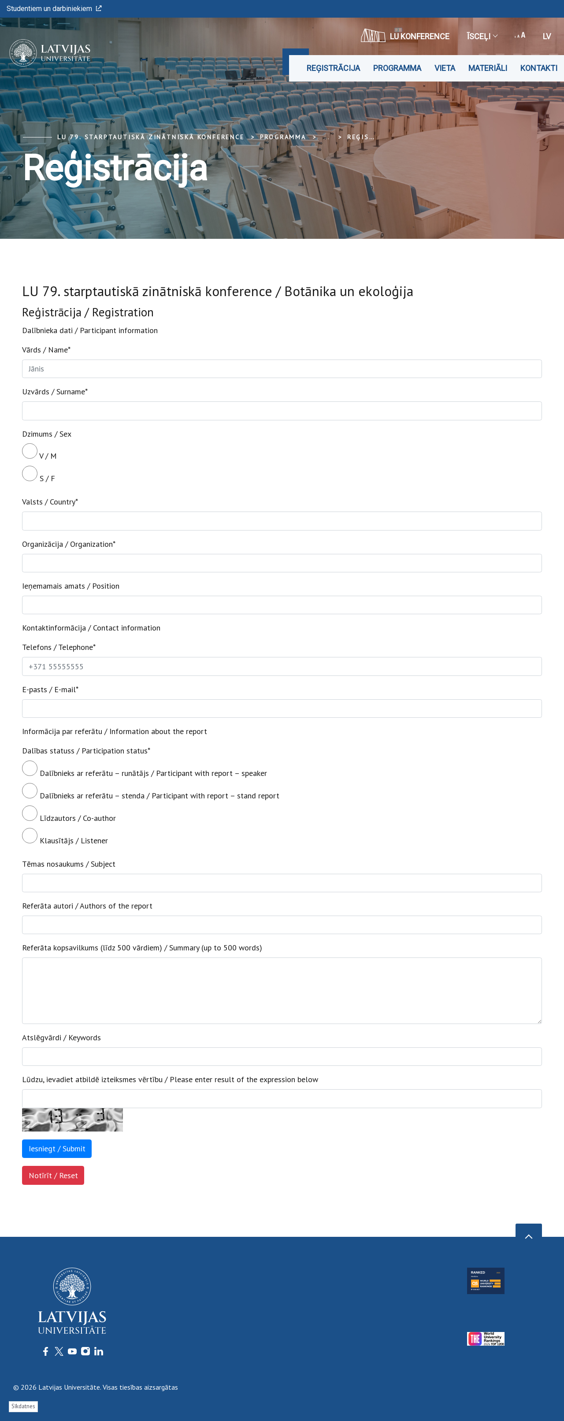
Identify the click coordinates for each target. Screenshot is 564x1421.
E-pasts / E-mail (50, 689)
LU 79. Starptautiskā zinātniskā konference (151, 137)
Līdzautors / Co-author (69, 814)
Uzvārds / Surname (55, 391)
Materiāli (487, 68)
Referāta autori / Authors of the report (87, 906)
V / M (39, 452)
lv (547, 36)
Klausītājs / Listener (65, 837)
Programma (397, 68)
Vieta (444, 68)
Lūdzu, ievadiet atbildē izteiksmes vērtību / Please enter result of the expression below (170, 1079)
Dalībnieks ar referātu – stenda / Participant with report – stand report (150, 792)
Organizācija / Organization (68, 544)
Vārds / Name (46, 350)
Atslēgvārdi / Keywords (61, 1037)
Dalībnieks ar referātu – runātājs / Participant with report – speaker (144, 769)
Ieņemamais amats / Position (70, 586)
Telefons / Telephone (59, 647)
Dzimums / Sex (46, 434)
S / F (38, 474)
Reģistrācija (333, 68)
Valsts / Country (50, 502)
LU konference (405, 35)
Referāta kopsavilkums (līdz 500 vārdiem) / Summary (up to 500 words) (142, 947)
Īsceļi (482, 36)
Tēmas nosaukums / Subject (68, 864)
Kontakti (538, 68)
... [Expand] (326, 137)
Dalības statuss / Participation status (86, 751)
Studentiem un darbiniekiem (54, 8)
